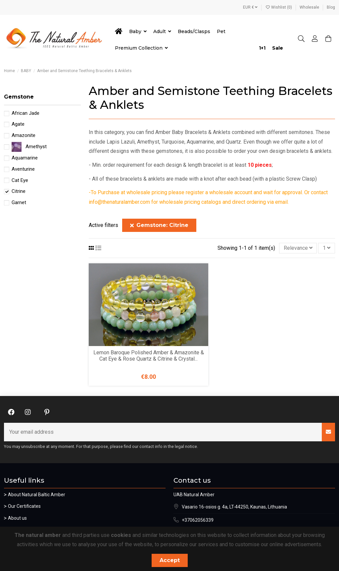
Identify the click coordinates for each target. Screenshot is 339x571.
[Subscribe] (328, 432)
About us (17, 518)
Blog (331, 7)
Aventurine (23, 169)
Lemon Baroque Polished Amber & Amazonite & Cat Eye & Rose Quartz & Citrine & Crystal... (148, 355)
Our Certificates (24, 506)
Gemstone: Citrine (159, 225)
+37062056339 (198, 520)
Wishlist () (279, 7)
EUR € (250, 7)
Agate (18, 124)
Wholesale (310, 7)
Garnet (19, 202)
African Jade (25, 113)
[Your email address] (163, 432)
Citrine (18, 191)
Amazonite (23, 135)
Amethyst (36, 147)
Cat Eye (20, 180)
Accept (170, 560)
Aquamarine (25, 158)
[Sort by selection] (298, 248)
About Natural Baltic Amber (36, 494)
